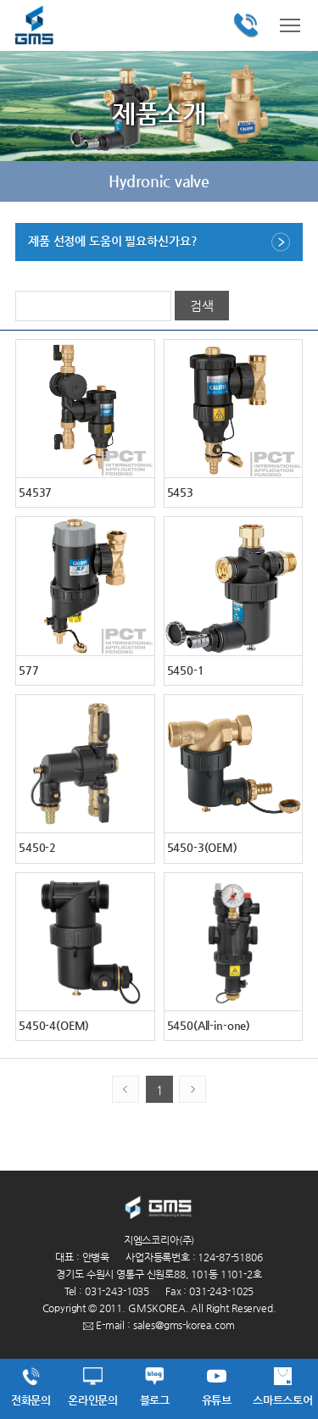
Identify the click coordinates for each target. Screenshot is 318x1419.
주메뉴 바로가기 (0, 0)
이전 (25, 181)
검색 (202, 305)
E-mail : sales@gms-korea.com (159, 1325)
